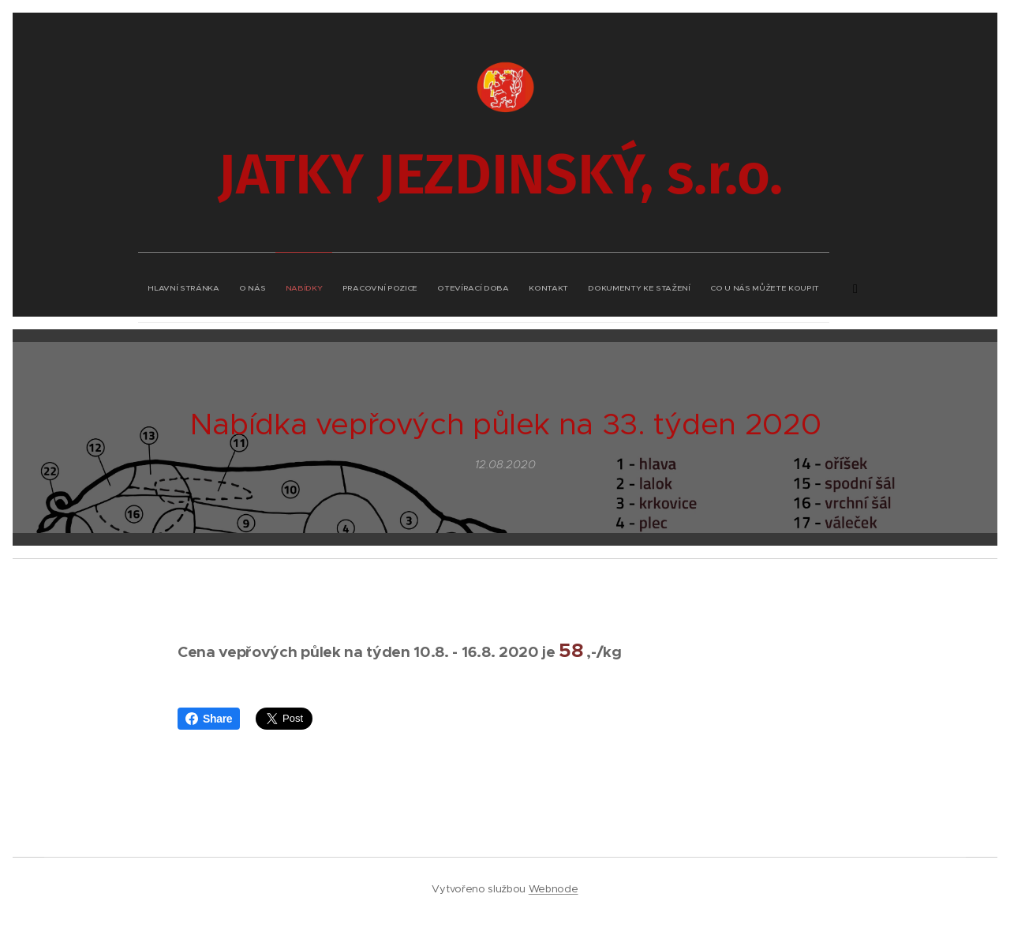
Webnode (553, 889)
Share (208, 718)
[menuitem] (377, 284)
